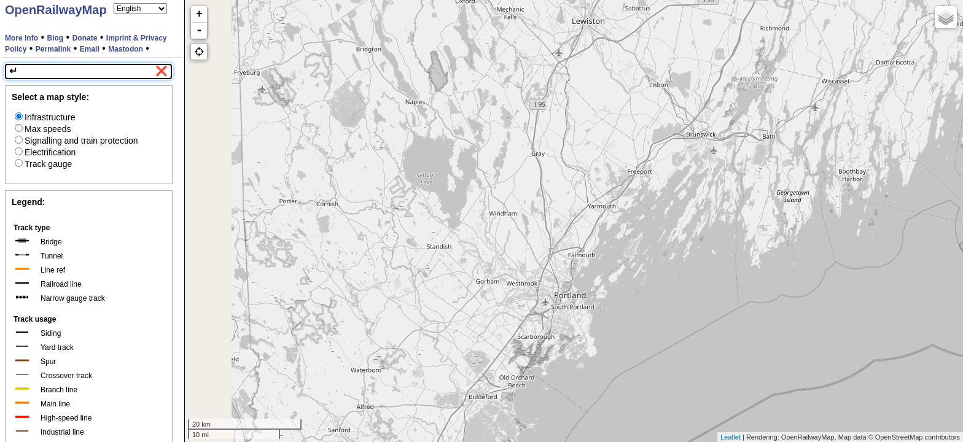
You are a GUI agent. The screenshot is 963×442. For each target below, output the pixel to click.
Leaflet (730, 437)
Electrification (45, 152)
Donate (85, 38)
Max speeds (43, 129)
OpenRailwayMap (56, 10)
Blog (55, 38)
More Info (21, 38)
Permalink (53, 49)
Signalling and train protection (76, 140)
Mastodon (125, 49)
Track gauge (43, 164)
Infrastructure (45, 117)
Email (89, 49)
